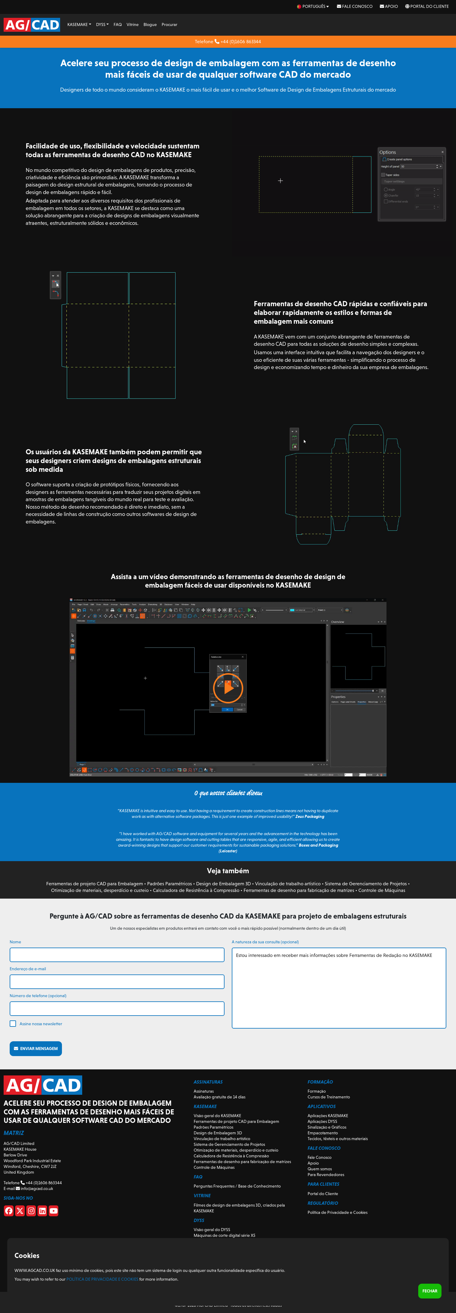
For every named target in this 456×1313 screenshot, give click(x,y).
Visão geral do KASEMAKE (217, 1115)
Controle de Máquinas (381, 890)
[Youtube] (53, 1212)
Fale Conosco (355, 6)
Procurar (169, 24)
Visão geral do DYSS (212, 1229)
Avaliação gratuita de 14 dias (219, 1096)
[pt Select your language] (313, 6)
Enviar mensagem (36, 1048)
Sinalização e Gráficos (327, 1127)
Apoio (389, 6)
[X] (20, 1212)
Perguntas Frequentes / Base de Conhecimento (237, 1186)
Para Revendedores (326, 1174)
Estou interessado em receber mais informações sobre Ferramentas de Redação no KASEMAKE (339, 988)
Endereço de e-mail (28, 968)
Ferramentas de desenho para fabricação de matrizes (299, 890)
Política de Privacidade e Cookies (337, 1212)
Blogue (150, 24)
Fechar (429, 1291)
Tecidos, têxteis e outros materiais (338, 1138)
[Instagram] (31, 1212)
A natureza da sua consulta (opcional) (265, 941)
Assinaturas (204, 1091)
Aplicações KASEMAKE (328, 1115)
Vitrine (133, 24)
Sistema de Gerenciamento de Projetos (366, 883)
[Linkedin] (42, 1212)
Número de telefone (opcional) (38, 995)
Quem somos (320, 1168)
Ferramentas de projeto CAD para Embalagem (94, 883)
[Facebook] (9, 1212)
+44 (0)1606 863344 (238, 41)
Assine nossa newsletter (41, 1023)
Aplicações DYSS (322, 1121)
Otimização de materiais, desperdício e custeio (100, 890)
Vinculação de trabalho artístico (288, 883)
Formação (317, 1091)
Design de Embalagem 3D (223, 883)
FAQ (118, 24)
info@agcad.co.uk (34, 1188)
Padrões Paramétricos (169, 883)
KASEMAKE (77, 24)
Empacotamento (323, 1132)
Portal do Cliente (427, 6)
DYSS (100, 24)
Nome (15, 941)
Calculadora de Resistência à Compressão (196, 890)
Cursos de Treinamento (329, 1096)
